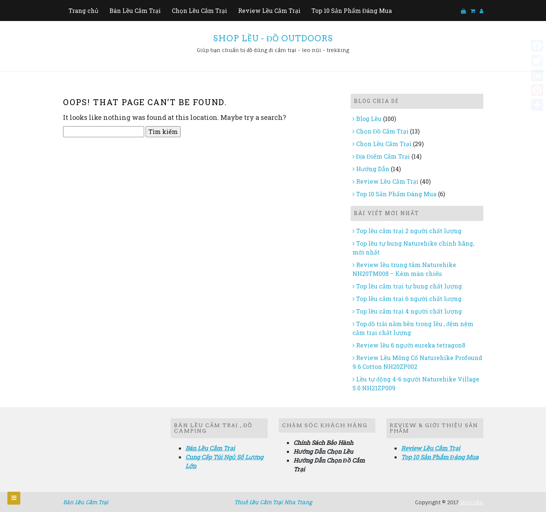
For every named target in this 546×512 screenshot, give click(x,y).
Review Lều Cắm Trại (269, 10)
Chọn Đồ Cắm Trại (382, 131)
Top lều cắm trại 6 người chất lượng (409, 298)
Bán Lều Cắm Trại (135, 10)
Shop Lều (471, 502)
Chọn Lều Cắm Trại (199, 10)
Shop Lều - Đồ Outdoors (273, 38)
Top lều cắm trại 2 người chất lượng (409, 231)
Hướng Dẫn (372, 169)
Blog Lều (369, 118)
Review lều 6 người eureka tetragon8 (410, 345)
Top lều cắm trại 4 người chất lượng (409, 311)
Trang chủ (83, 10)
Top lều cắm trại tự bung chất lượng (409, 286)
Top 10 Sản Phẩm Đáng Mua (352, 10)
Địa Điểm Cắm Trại (383, 156)
